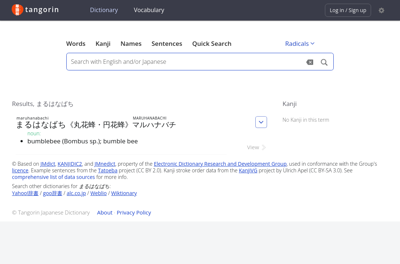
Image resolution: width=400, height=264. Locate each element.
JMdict (48, 163)
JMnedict (105, 163)
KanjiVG (248, 170)
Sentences (167, 43)
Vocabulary (149, 10)
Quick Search (212, 43)
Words (76, 43)
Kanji (103, 43)
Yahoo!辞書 (25, 193)
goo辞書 (52, 193)
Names (131, 43)
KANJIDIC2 (70, 163)
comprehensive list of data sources (53, 176)
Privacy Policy (134, 212)
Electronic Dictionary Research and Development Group (220, 163)
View (257, 147)
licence (20, 170)
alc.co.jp (76, 193)
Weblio (98, 193)
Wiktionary (124, 193)
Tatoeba (108, 170)
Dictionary (104, 10)
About (104, 212)
